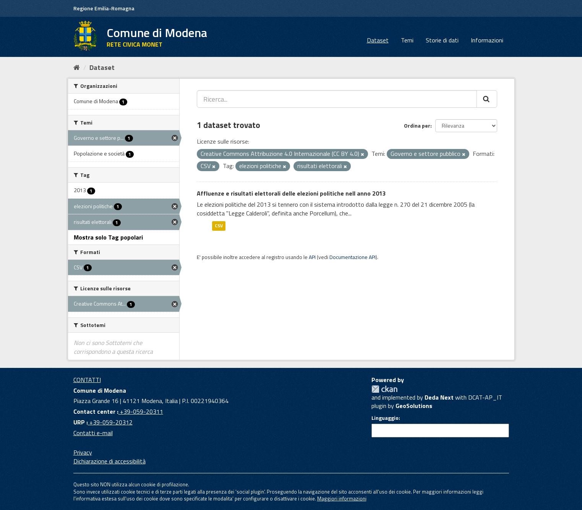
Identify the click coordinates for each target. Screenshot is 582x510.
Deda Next (439, 397)
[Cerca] (487, 99)
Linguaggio (385, 418)
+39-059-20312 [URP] (110, 422)
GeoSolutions (414, 405)
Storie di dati (442, 40)
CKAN (384, 389)
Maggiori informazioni (341, 498)
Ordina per (417, 125)
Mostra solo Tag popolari (108, 237)
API (312, 257)
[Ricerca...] (337, 99)
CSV (219, 225)
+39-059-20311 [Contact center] (140, 411)
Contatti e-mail (93, 432)
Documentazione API (352, 257)
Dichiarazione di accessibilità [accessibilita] (109, 461)
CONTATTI (87, 379)
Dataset (378, 40)
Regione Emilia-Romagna (104, 8)
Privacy (82, 452)
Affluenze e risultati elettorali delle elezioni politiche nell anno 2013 (291, 193)
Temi (407, 40)
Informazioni (487, 40)
